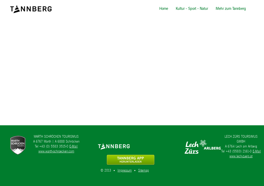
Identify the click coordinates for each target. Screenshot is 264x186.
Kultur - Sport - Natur (192, 8)
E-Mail (73, 146)
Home (163, 8)
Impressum (125, 170)
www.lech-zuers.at (240, 156)
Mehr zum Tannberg (231, 8)
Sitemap (143, 170)
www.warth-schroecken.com (56, 151)
